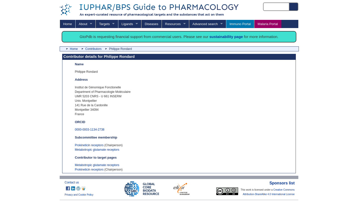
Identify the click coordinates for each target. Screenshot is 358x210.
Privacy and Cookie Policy (79, 194)
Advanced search (205, 24)
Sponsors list (282, 183)
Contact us (72, 182)
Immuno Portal (240, 24)
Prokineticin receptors (89, 145)
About (83, 24)
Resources (173, 24)
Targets (104, 24)
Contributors (93, 49)
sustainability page (226, 37)
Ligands (127, 24)
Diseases (151, 24)
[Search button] (293, 6)
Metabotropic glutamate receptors (97, 149)
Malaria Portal (268, 24)
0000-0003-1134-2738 (89, 129)
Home (67, 24)
